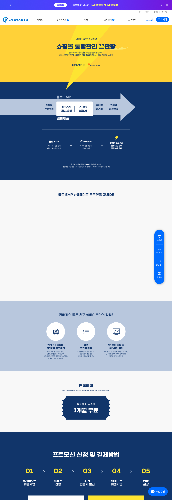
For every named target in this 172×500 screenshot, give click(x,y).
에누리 (147, 12)
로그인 (149, 19)
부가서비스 (61, 19)
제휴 (86, 19)
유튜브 (159, 275)
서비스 (40, 19)
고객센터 (132, 19)
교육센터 (108, 19)
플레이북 (159, 250)
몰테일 (155, 12)
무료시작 (162, 19)
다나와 (139, 12)
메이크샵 (164, 12)
